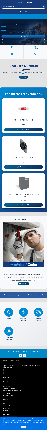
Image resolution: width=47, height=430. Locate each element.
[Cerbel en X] (24, 355)
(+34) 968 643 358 (21, 352)
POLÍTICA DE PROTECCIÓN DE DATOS (12, 391)
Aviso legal (5, 424)
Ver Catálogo (23, 36)
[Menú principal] (2, 16)
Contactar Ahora (23, 41)
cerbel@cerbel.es (34, 352)
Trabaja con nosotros (9, 389)
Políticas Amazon (8, 396)
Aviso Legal (6, 393)
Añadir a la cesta (24, 129)
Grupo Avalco (7, 386)
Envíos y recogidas (8, 411)
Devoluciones (7, 408)
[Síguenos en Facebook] (20, 355)
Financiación (7, 406)
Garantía (6, 404)
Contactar (6, 384)
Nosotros (6, 382)
